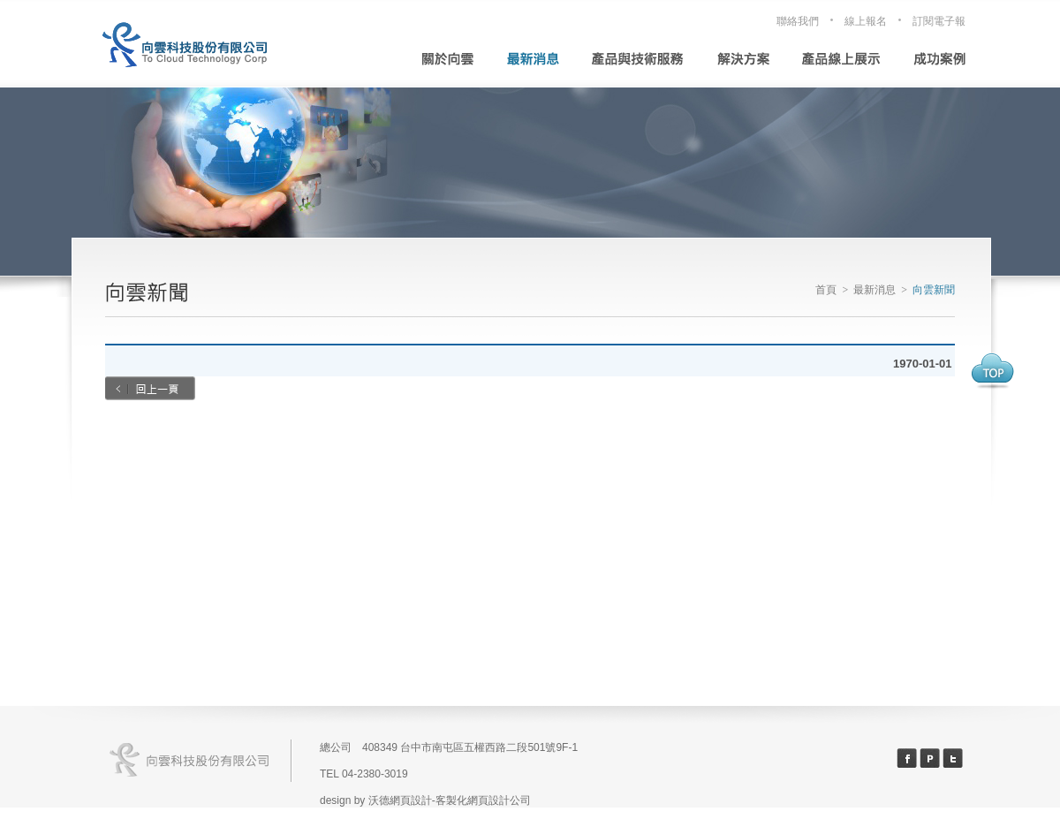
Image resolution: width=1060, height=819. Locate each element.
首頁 (826, 290)
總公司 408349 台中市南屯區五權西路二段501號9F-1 (449, 747)
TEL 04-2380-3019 (364, 774)
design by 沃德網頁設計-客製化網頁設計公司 (425, 800)
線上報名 (865, 21)
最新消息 (874, 290)
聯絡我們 (797, 21)
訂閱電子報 (938, 21)
